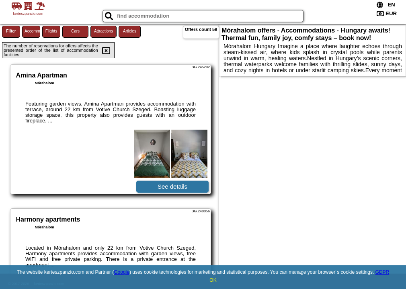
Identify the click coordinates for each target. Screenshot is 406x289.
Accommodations (32, 31)
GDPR (382, 272)
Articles (129, 31)
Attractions (103, 31)
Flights (51, 31)
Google (121, 272)
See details (172, 186)
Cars (75, 31)
